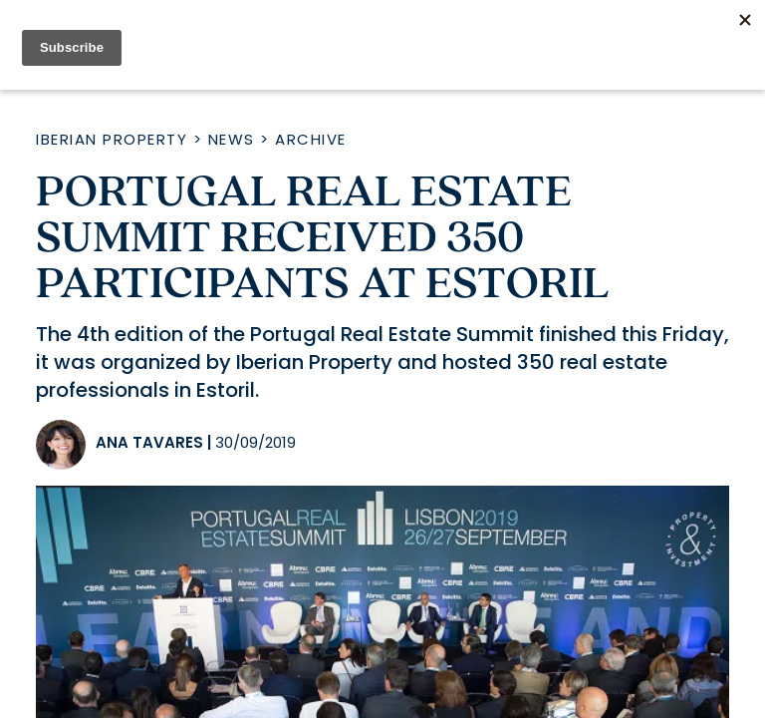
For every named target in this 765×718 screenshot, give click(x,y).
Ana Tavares (149, 442)
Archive (311, 139)
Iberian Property (111, 139)
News (231, 139)
